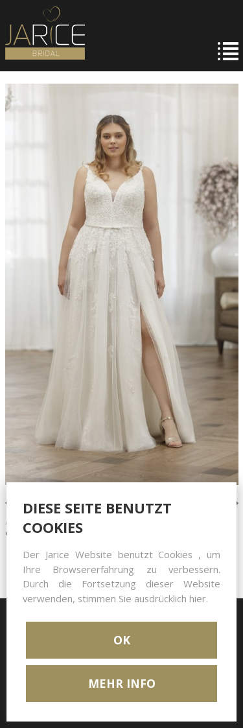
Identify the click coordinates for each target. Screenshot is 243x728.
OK (121, 640)
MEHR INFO (122, 683)
